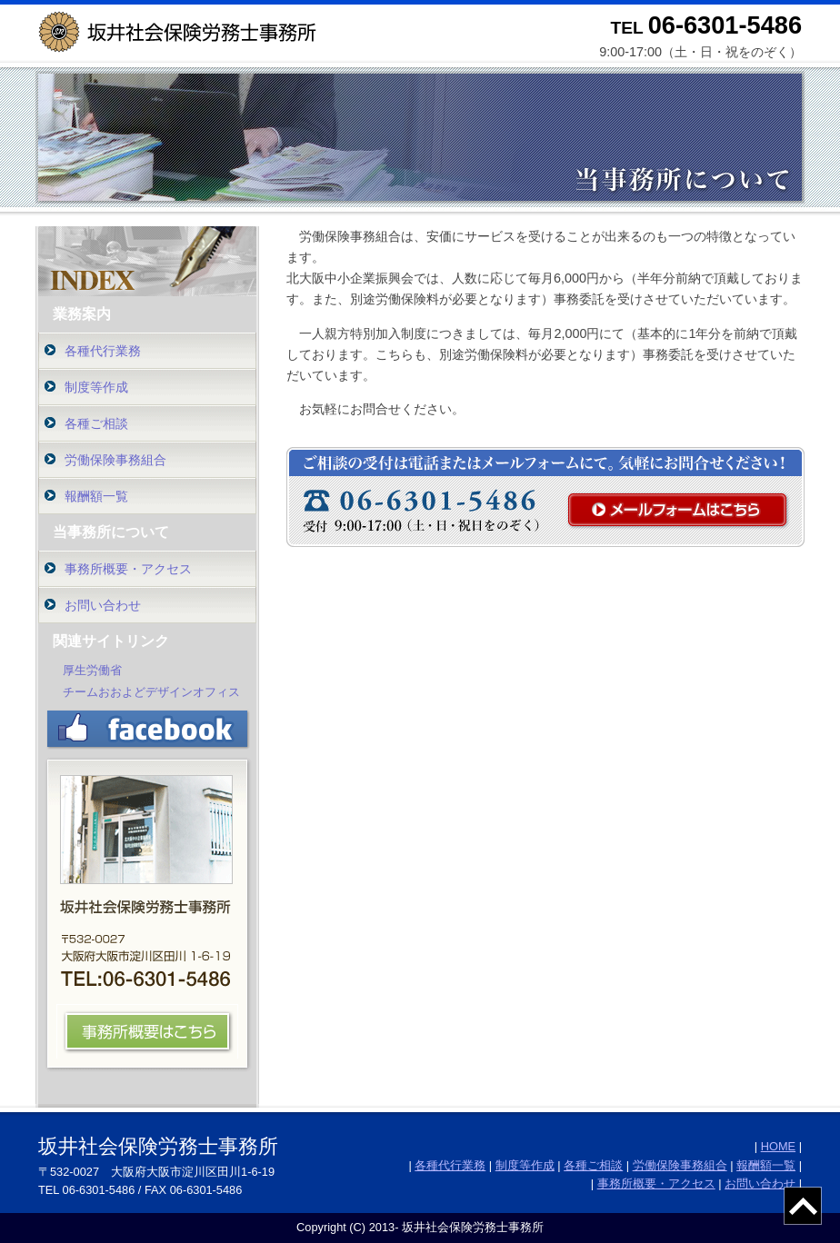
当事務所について (111, 532)
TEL (706, 27)
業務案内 (82, 314)
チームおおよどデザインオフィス (151, 692)
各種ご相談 (96, 423)
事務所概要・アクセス (128, 569)
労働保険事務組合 (115, 459)
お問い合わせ (103, 605)
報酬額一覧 (96, 496)
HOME (778, 1146)
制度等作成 (96, 387)
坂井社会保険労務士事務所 (158, 1146)
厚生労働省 (92, 670)
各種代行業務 (103, 350)
